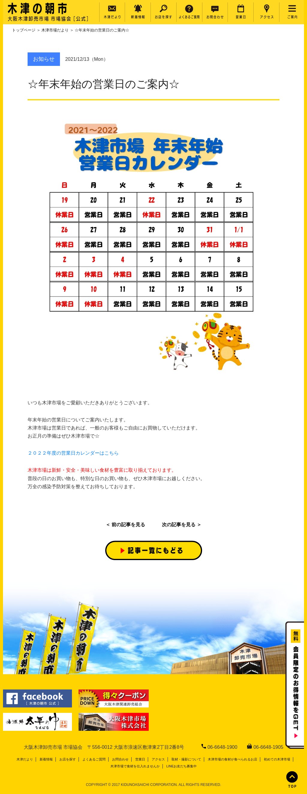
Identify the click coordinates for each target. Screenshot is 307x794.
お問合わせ (120, 759)
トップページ (23, 30)
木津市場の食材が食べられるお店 (232, 759)
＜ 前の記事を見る (125, 524)
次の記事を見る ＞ (181, 524)
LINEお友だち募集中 (181, 766)
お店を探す (67, 759)
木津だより (24, 759)
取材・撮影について (186, 759)
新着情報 (46, 759)
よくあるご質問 (94, 759)
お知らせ (44, 59)
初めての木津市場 (277, 759)
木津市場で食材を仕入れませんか (135, 766)
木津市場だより (55, 30)
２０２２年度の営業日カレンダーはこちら (73, 453)
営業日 (140, 759)
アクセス (158, 759)
